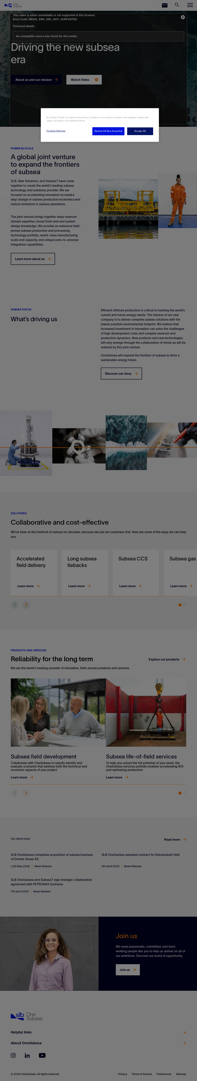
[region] (100, 125)
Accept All (140, 131)
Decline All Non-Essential (108, 131)
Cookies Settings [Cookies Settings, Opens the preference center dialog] (56, 131)
